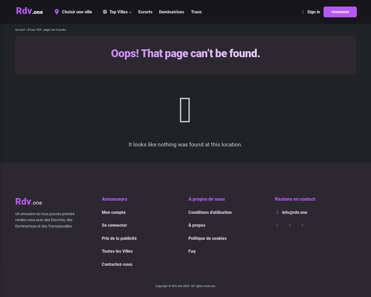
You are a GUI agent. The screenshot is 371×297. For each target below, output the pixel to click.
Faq (191, 251)
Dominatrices (171, 11)
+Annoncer (340, 12)
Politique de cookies (207, 238)
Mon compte (114, 212)
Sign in (310, 11)
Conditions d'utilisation (210, 212)
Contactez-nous (117, 264)
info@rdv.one (291, 212)
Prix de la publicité (119, 238)
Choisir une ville (75, 12)
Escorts (145, 11)
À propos (196, 225)
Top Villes (115, 11)
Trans (196, 11)
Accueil (20, 29)
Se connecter (114, 225)
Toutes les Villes (117, 251)
